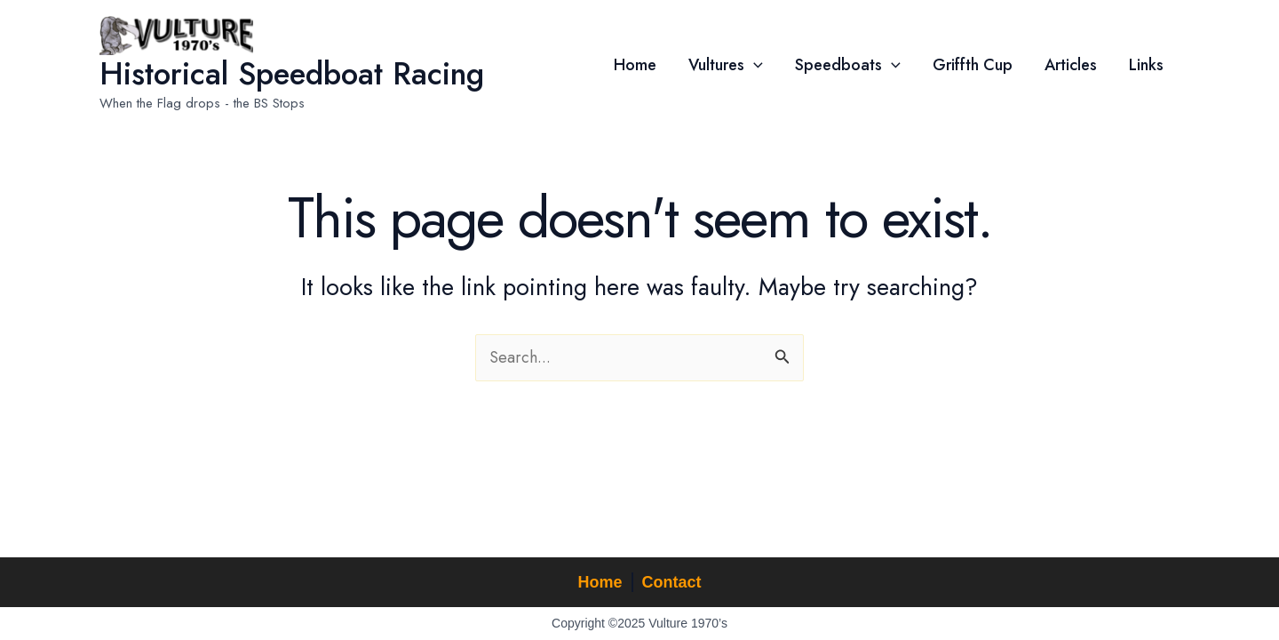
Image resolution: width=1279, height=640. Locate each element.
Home (599, 582)
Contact (672, 582)
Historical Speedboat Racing (291, 74)
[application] (753, 65)
